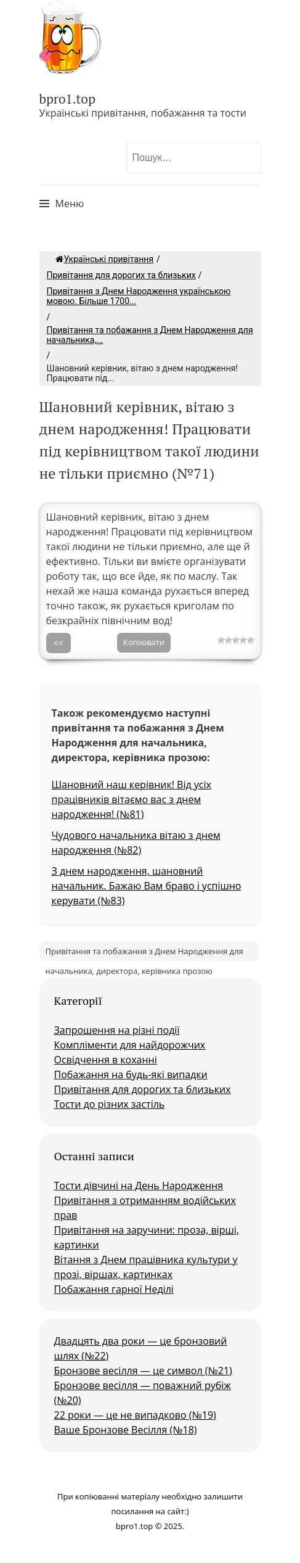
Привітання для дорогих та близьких (121, 275)
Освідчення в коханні (105, 1059)
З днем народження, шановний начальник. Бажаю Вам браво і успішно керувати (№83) (146, 885)
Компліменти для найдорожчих (130, 1045)
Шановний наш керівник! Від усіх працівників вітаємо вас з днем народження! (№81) (131, 799)
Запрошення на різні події (117, 1030)
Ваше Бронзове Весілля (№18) (125, 1430)
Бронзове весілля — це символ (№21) (143, 1370)
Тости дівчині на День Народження (139, 1185)
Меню (69, 203)
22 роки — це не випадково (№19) (135, 1415)
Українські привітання (104, 259)
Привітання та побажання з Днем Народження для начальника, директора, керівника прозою (144, 953)
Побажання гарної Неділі (114, 1289)
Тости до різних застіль (109, 1104)
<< (58, 643)
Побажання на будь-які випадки (131, 1074)
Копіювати (143, 642)
